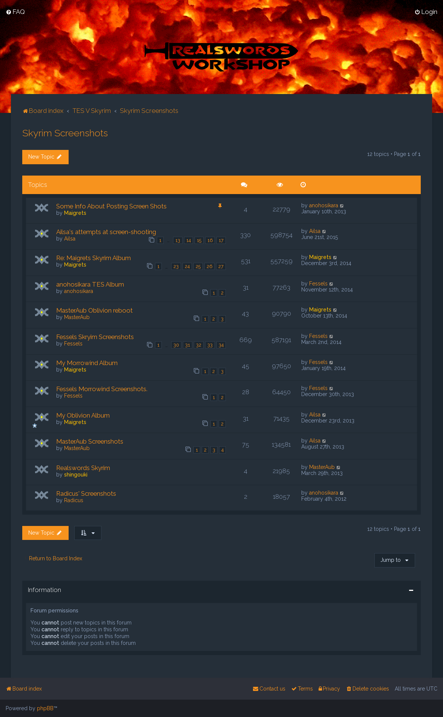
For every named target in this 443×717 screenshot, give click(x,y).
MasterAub (77, 317)
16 (210, 240)
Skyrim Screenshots (65, 133)
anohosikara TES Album (90, 284)
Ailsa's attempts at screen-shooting (106, 231)
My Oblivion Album (83, 415)
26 (209, 266)
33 (210, 345)
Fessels (318, 283)
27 (221, 266)
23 (176, 266)
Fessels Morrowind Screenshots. (101, 389)
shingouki (75, 474)
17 (221, 240)
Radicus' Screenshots (86, 493)
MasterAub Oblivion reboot (94, 310)
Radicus (73, 500)
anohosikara (323, 205)
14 (188, 240)
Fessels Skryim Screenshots (95, 336)
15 (199, 240)
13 (177, 240)
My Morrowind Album (87, 362)
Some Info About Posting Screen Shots (111, 206)
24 (187, 266)
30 (176, 345)
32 (198, 345)
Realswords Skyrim (83, 467)
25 (198, 266)
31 (187, 345)
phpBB (45, 708)
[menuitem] (15, 11)
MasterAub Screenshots (89, 441)
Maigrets (75, 213)
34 (221, 345)
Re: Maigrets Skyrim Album (93, 258)
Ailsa (69, 238)
